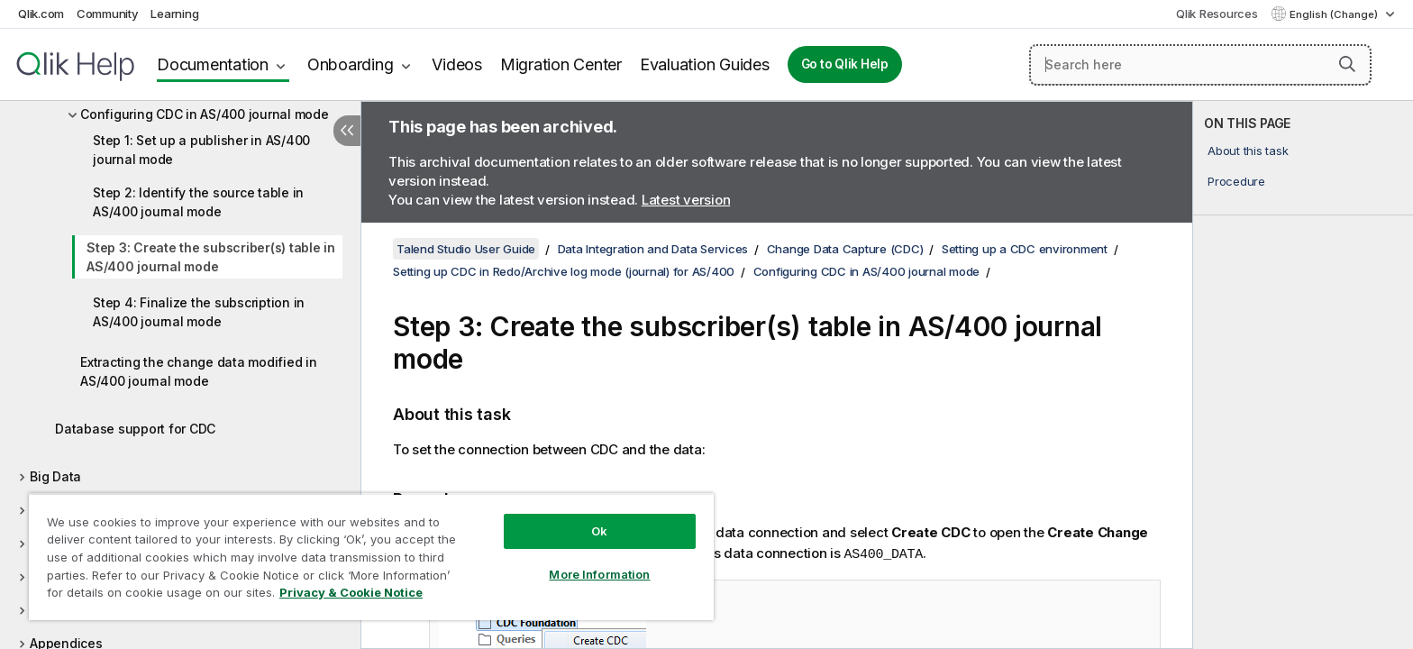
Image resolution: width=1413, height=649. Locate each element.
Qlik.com (41, 13)
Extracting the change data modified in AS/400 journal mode (198, 371)
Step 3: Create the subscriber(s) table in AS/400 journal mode (211, 257)
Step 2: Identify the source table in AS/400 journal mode (198, 202)
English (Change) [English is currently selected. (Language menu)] (1335, 14)
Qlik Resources (1217, 13)
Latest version (686, 199)
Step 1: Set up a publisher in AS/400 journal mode (201, 150)
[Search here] (1200, 65)
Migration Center (561, 64)
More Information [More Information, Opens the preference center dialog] (599, 574)
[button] (1347, 64)
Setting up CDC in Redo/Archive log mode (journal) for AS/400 (563, 271)
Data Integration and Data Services (653, 249)
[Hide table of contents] (346, 130)
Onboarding (350, 64)
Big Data (55, 476)
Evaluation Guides (705, 64)
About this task (1248, 150)
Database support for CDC (135, 428)
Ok (599, 531)
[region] (371, 556)
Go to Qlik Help (845, 64)
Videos (457, 64)
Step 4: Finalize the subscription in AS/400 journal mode (199, 312)
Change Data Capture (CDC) (845, 249)
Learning (174, 13)
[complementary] (1303, 375)
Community (108, 13)
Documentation (213, 64)
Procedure (1236, 181)
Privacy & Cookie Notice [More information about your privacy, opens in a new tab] (351, 592)
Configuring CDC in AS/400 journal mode (204, 114)
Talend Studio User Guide (466, 249)
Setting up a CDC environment (1025, 249)
